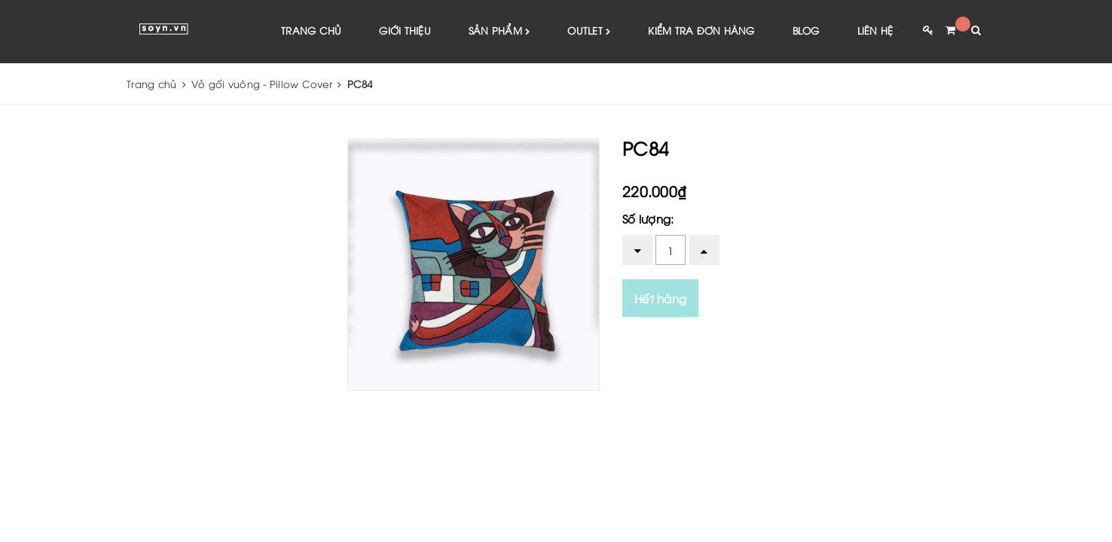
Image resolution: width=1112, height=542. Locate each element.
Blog (806, 30)
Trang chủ (311, 30)
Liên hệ (875, 30)
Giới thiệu (405, 30)
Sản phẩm (499, 31)
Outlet (588, 31)
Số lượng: (648, 218)
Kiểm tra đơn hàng (701, 30)
